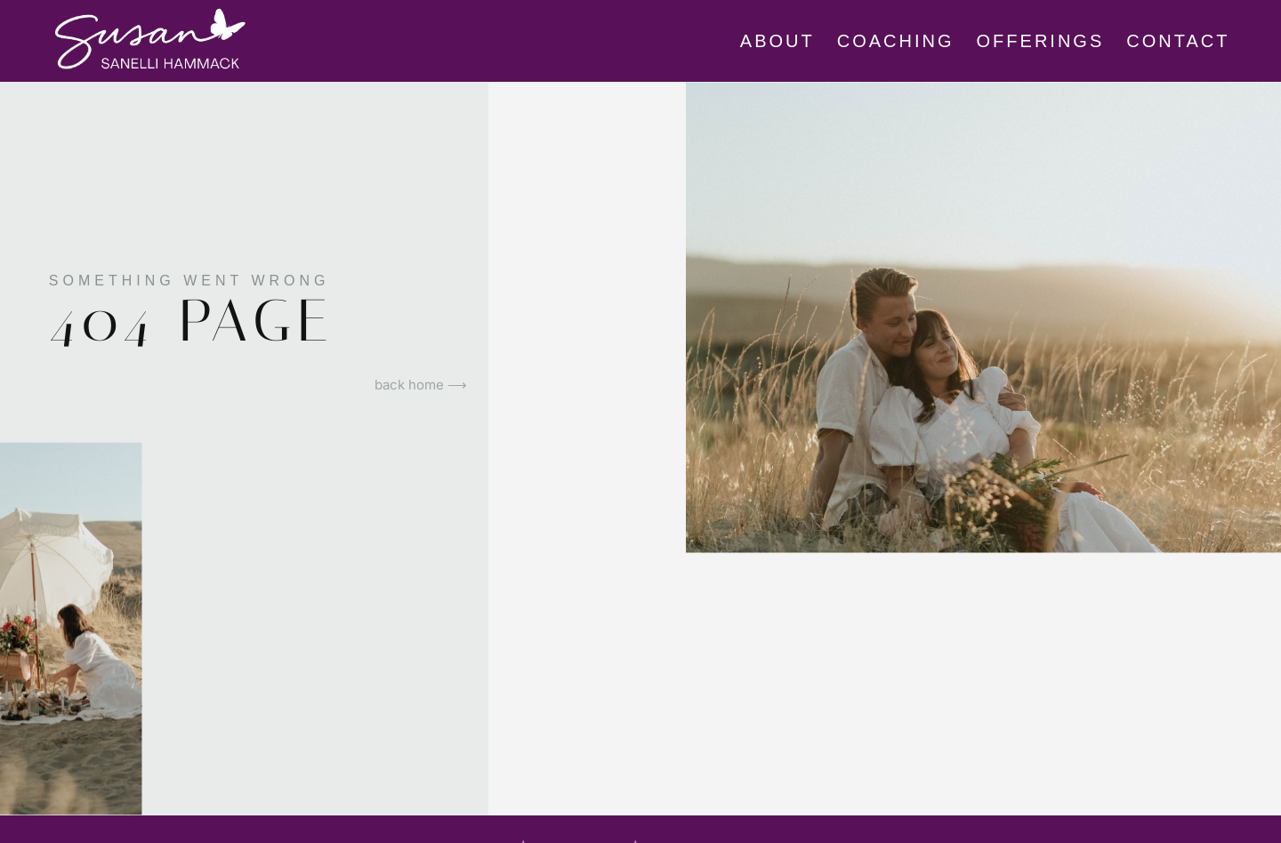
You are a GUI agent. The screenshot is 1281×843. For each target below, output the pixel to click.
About (777, 41)
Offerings (1041, 41)
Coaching (896, 41)
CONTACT (1177, 41)
